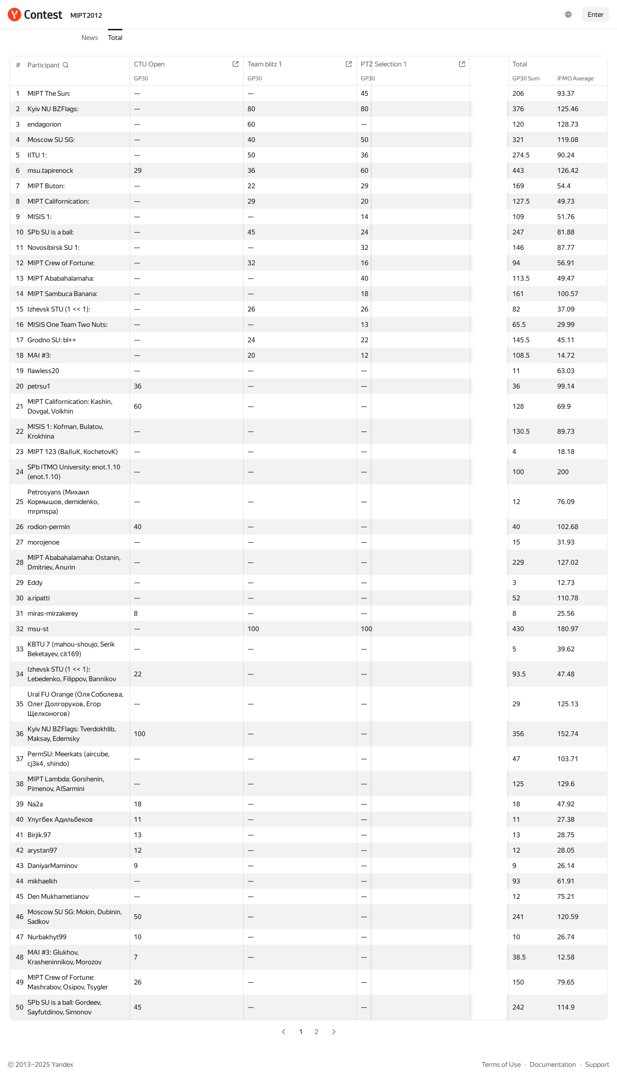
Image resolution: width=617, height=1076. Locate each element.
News (89, 37)
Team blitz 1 (243, 64)
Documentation (553, 1064)
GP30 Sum (531, 78)
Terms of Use (501, 1064)
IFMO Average (580, 78)
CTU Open (154, 64)
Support (597, 1064)
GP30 (146, 78)
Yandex (62, 1064)
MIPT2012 (86, 15)
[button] (48, 65)
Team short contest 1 (429, 64)
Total (115, 37)
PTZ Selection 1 (335, 64)
